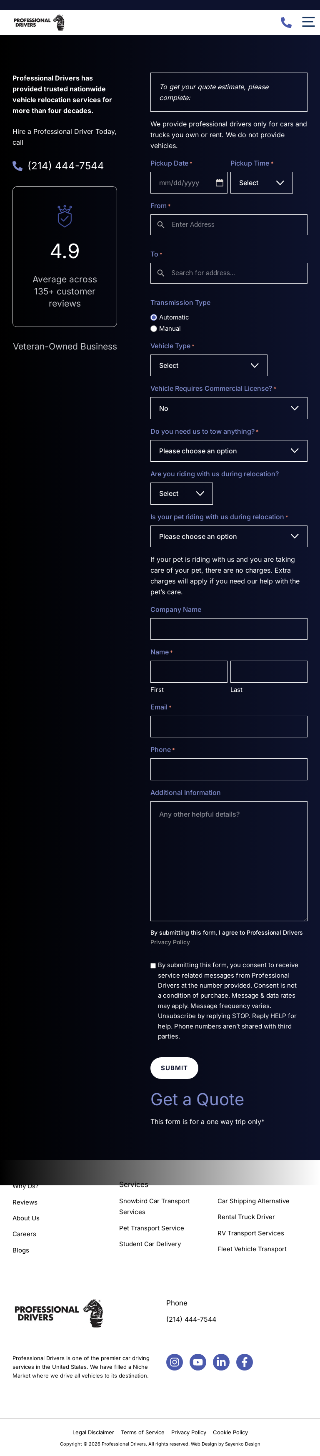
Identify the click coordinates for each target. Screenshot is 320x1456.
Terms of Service (143, 1432)
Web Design (204, 1444)
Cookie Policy (230, 1432)
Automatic (174, 317)
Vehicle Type (172, 346)
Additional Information (185, 792)
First (157, 690)
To (156, 254)
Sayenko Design (242, 1444)
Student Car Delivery (150, 1244)
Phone (162, 749)
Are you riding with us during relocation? (214, 474)
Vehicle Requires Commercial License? (213, 388)
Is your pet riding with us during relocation (219, 517)
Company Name (175, 609)
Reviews (25, 1202)
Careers (24, 1234)
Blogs (20, 1250)
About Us (26, 1218)
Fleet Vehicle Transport (252, 1249)
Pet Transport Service (151, 1228)
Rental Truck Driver (246, 1217)
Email (161, 707)
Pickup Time (251, 163)
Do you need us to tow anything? (204, 431)
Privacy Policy (170, 942)
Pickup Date (171, 163)
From (160, 206)
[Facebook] (174, 1362)
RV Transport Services (251, 1233)
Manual (170, 328)
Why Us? (25, 1186)
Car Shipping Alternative (254, 1201)
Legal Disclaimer (93, 1432)
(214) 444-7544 (191, 1319)
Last (236, 690)
